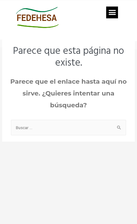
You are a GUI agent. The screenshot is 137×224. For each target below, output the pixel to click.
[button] (112, 12)
